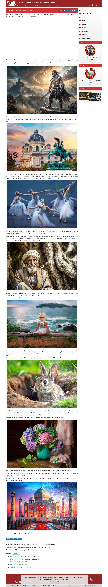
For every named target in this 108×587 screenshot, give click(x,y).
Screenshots (85, 31)
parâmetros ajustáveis (53, 176)
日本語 (48, 585)
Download (28, 5)
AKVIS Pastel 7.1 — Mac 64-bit (17, 562)
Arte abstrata (10, 353)
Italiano (43, 585)
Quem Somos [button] (59, 5)
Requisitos (84, 35)
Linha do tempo (19, 418)
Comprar (62, 10)
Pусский (54, 585)
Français (19, 585)
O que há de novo (86, 13)
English (14, 585)
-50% (90, 85)
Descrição (84, 10)
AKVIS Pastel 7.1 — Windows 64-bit (19, 556)
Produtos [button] (19, 5)
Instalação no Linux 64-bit (16, 567)
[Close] (86, 577)
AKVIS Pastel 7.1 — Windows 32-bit (19, 559)
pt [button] (100, 5)
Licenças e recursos (87, 17)
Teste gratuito (71, 10)
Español (31, 585)
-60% (90, 61)
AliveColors (25, 473)
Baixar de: (9, 553)
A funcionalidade (10, 478)
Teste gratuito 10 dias (14, 539)
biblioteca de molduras (24, 298)
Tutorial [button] (43, 5)
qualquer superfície (72, 238)
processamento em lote (19, 411)
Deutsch (25, 585)
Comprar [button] (36, 5)
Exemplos (84, 27)
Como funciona (86, 38)
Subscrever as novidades (92, 578)
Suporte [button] (51, 5)
